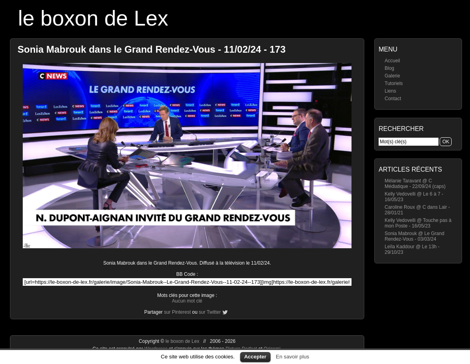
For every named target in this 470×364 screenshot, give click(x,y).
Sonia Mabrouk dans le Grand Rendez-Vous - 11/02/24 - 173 (152, 49)
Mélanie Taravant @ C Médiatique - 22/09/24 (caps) (415, 183)
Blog (389, 68)
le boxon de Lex (93, 18)
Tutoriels (394, 83)
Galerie (392, 76)
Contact (393, 98)
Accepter (255, 357)
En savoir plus (292, 357)
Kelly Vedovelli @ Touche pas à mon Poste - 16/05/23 (418, 223)
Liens (390, 91)
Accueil (392, 60)
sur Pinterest (177, 312)
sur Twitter (210, 312)
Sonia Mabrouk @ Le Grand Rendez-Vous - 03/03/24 (414, 236)
